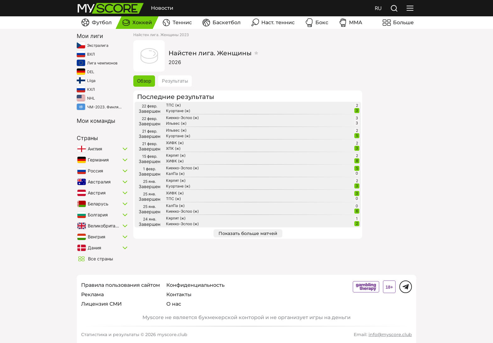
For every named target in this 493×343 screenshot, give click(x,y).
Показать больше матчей (248, 233)
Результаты (175, 81)
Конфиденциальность (195, 285)
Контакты (178, 294)
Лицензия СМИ (101, 304)
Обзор (144, 81)
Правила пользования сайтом (120, 285)
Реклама (92, 294)
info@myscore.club (390, 334)
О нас (173, 304)
